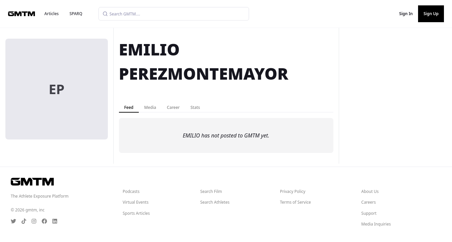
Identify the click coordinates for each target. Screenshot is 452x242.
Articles (51, 13)
